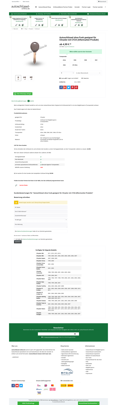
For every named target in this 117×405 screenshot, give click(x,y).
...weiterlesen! (15, 357)
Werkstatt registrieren (67, 355)
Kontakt (63, 357)
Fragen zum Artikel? (72, 78)
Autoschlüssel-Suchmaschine (89, 403)
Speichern (18, 242)
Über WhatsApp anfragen (22, 94)
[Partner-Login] (86, 7)
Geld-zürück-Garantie (67, 350)
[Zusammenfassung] (40, 215)
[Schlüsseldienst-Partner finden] (62, 7)
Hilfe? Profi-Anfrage (28, 403)
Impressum (89, 373)
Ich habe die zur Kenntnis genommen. (34, 239)
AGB (87, 371)
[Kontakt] (77, 7)
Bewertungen (24, 101)
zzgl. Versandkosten (69, 46)
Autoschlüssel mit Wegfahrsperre (95, 350)
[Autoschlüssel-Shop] (44, 7)
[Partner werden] (98, 7)
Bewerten (85, 78)
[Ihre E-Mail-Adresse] (40, 211)
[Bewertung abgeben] (40, 219)
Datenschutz (89, 369)
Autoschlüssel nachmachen (93, 352)
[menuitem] (102, 1)
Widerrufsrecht (65, 365)
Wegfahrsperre (90, 367)
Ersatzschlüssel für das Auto (94, 359)
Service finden (24, 185)
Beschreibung (15, 101)
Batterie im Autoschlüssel (93, 355)
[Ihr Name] (40, 207)
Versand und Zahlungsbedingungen (67, 360)
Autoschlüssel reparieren (93, 354)
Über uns (88, 365)
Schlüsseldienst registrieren (69, 352)
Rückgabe (64, 363)
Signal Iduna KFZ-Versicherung (69, 354)
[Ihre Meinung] (40, 225)
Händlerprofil (19, 21)
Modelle (31, 101)
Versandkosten (54, 400)
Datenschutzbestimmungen (24, 231)
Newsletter (89, 363)
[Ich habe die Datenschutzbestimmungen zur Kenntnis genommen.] (14, 239)
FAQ (87, 361)
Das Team (88, 357)
